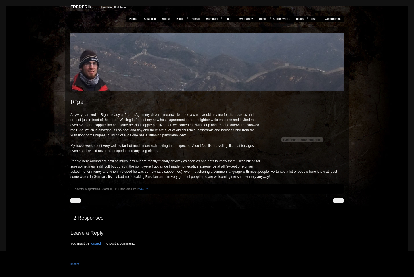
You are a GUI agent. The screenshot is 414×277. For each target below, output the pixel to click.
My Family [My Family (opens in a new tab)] (246, 18)
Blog (179, 18)
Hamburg (212, 18)
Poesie (195, 18)
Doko (262, 18)
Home (133, 18)
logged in (98, 243)
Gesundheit (333, 18)
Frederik (81, 7)
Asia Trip (150, 18)
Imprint (74, 264)
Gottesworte (281, 18)
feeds (300, 18)
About (166, 18)
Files (228, 18)
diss (313, 18)
